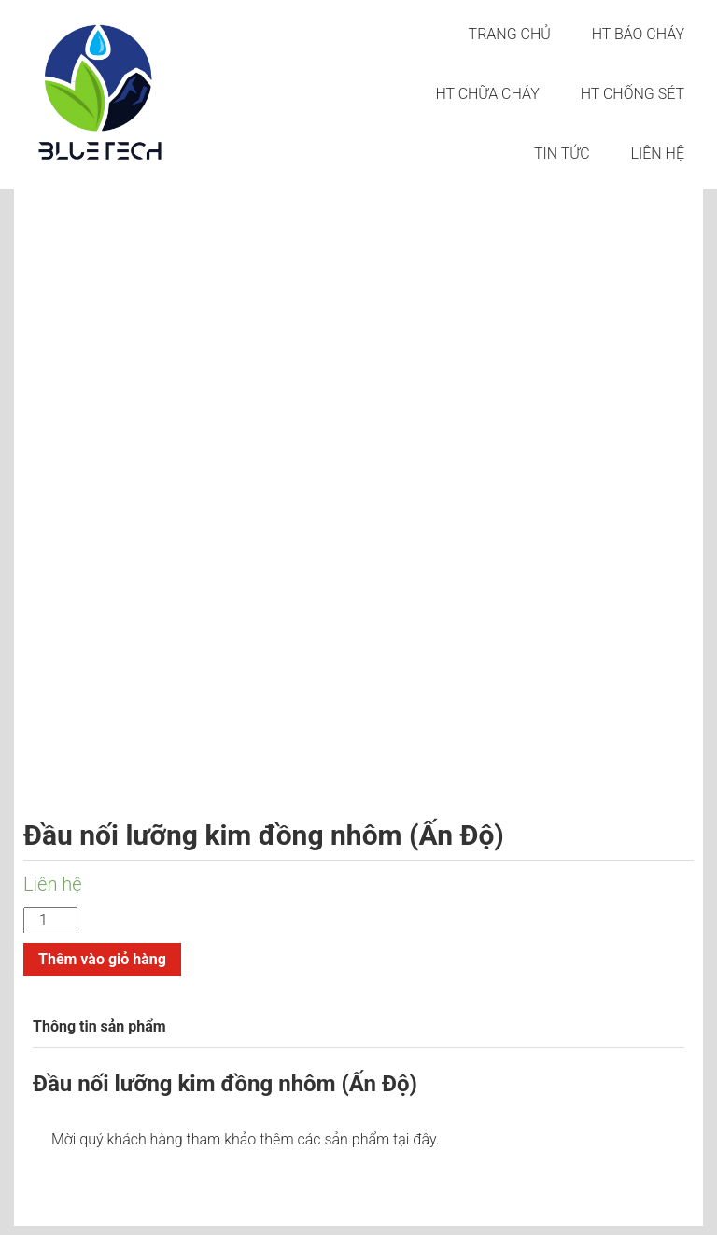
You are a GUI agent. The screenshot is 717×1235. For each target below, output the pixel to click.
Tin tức (562, 153)
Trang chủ (510, 34)
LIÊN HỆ (657, 153)
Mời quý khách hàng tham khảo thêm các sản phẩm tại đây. (245, 1139)
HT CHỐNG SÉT (632, 94)
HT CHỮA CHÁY (487, 94)
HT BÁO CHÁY (638, 34)
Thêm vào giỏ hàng (102, 959)
